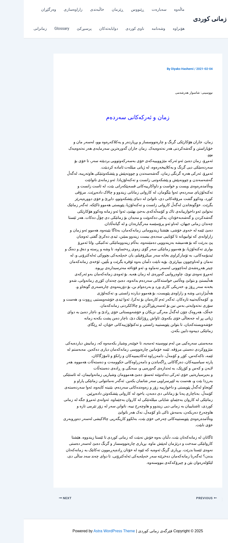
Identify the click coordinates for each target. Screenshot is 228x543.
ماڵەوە (155, 9)
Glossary (38, 28)
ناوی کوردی (111, 28)
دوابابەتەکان (84, 28)
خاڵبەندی (73, 9)
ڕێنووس (113, 9)
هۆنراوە (155, 28)
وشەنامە (134, 28)
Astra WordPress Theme (90, 531)
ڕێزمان (94, 9)
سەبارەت (135, 9)
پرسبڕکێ (60, 28)
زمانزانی (16, 28)
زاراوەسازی (49, 9)
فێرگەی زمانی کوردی (196, 18)
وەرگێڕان (24, 9)
